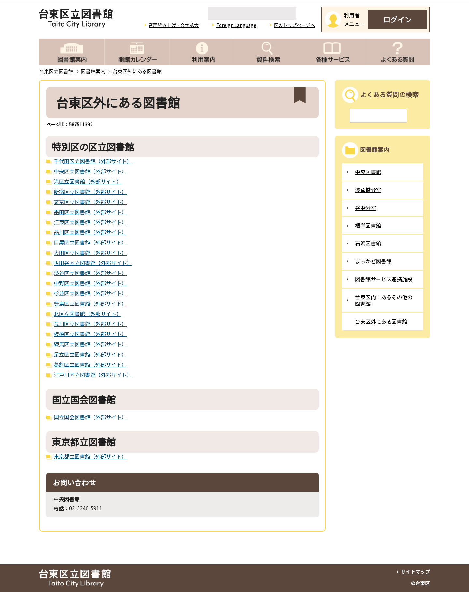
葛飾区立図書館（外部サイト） (90, 364)
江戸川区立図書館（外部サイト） (93, 374)
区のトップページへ (294, 25)
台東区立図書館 (56, 71)
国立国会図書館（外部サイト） (90, 417)
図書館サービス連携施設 (383, 279)
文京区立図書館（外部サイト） (90, 202)
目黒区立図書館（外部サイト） (90, 242)
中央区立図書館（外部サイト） (90, 171)
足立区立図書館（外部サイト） (90, 354)
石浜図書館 (368, 243)
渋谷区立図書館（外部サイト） (90, 273)
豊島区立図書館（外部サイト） (90, 303)
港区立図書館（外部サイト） (87, 181)
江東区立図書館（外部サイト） (90, 222)
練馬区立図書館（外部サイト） (90, 344)
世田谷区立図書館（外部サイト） (93, 263)
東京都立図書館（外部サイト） (90, 456)
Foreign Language (236, 25)
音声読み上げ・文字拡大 (174, 25)
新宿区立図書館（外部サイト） (90, 192)
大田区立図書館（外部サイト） (90, 253)
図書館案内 (93, 71)
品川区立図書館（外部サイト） (90, 232)
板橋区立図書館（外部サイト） (90, 334)
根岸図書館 (368, 225)
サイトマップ (415, 571)
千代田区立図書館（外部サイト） (93, 161)
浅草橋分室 (368, 190)
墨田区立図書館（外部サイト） (90, 212)
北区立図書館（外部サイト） (87, 314)
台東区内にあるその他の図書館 (383, 300)
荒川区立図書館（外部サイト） (90, 324)
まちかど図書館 (373, 261)
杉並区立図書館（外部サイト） (90, 293)
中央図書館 (368, 172)
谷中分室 (365, 208)
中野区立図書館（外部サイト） (90, 283)
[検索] (252, 13)
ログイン (397, 19)
